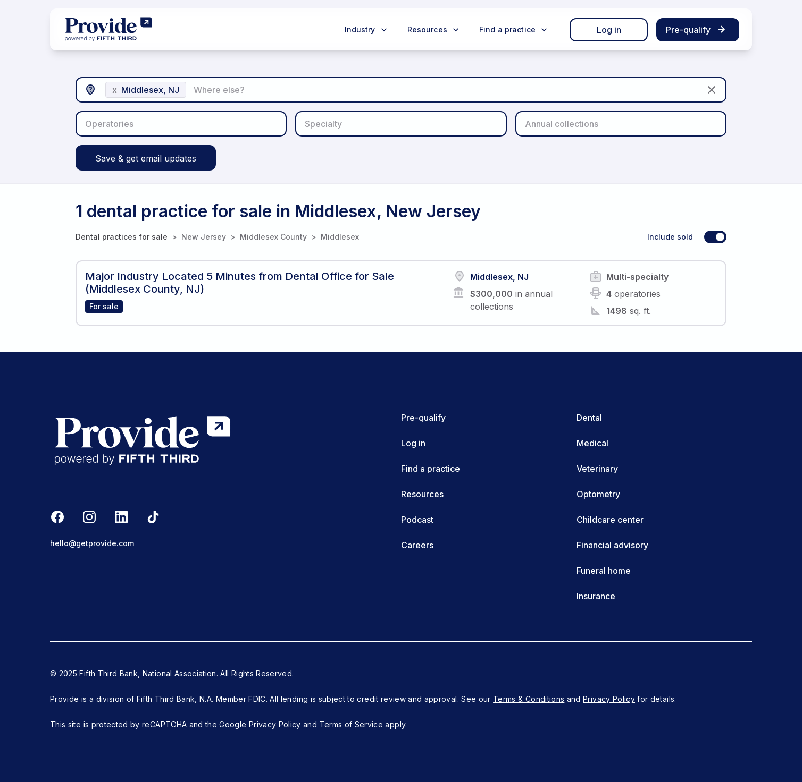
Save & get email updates (145, 158)
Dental (589, 417)
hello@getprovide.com (92, 543)
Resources (422, 494)
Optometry (598, 494)
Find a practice (430, 468)
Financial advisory (612, 545)
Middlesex (340, 236)
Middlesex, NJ (499, 276)
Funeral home (604, 570)
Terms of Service (351, 724)
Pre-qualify (423, 417)
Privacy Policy (609, 698)
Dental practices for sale (122, 236)
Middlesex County (273, 236)
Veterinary (597, 468)
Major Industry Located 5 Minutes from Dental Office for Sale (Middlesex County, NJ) (239, 282)
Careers (417, 545)
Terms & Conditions (528, 698)
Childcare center (610, 519)
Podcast (417, 519)
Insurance (596, 596)
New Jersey (203, 236)
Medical (592, 443)
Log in (609, 29)
